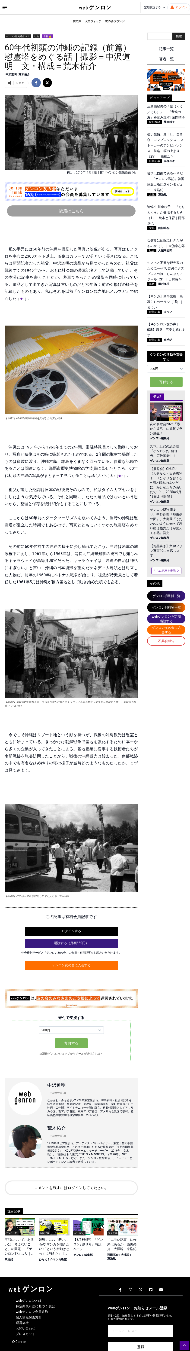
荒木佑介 (24, 74)
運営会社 (22, 1323)
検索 (179, 36)
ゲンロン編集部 (83, 1254)
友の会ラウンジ (115, 21)
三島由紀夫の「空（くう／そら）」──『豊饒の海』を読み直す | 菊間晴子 (166, 111)
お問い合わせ (25, 1328)
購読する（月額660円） (71, 943)
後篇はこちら (71, 210)
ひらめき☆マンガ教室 (53, 1259)
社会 (36, 36)
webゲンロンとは (28, 1300)
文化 (152, 194)
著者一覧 (166, 59)
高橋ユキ (169, 161)
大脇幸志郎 (165, 250)
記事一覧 (166, 49)
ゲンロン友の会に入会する (71, 965)
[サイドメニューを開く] (4, 7)
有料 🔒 (47, 36)
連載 (152, 284)
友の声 (77, 21)
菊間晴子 (169, 122)
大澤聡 (125, 1254)
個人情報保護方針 (29, 1317)
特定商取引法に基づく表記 (35, 1306)
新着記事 (154, 161)
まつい (168, 312)
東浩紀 (9, 1259)
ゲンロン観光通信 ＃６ (18, 36)
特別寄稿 (154, 122)
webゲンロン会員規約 (32, 1312)
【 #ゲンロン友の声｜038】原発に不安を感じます (166, 329)
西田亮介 (112, 1254)
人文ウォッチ (93, 21)
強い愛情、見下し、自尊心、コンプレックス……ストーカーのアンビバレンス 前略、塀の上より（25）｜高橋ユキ (165, 145)
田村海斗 (163, 284)
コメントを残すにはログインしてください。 (71, 1188)
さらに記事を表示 (166, 570)
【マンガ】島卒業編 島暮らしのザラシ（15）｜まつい (165, 301)
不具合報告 (166, 641)
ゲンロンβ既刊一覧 (166, 596)
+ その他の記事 (56, 1093)
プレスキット (25, 1334)
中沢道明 (11, 74)
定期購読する (154, 7)
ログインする (71, 931)
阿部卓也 (163, 228)
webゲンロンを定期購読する (166, 619)
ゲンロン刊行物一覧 (166, 607)
